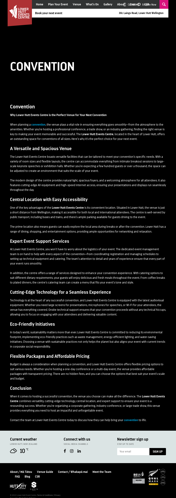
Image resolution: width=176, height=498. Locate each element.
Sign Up (158, 451)
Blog (27, 476)
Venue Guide (45, 472)
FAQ (17, 476)
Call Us (131, 4)
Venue (77, 4)
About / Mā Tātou (21, 472)
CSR (37, 476)
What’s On (92, 4)
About (121, 4)
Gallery (108, 4)
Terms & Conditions (45, 495)
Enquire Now (149, 4)
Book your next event (48, 13)
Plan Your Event (58, 4)
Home (39, 4)
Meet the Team (102, 472)
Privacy (57, 495)
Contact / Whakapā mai (73, 472)
